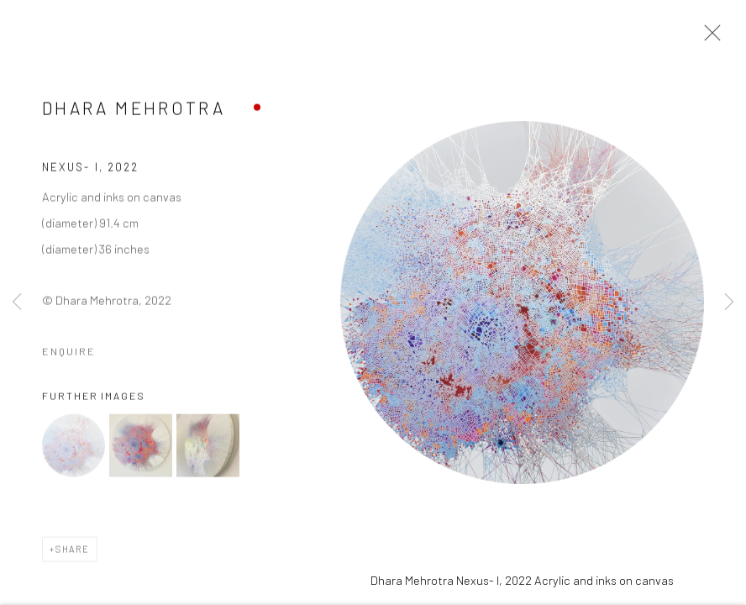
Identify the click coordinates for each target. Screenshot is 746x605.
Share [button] (72, 550)
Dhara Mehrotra (133, 109)
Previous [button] (17, 302)
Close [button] (708, 37)
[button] (73, 447)
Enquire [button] (69, 353)
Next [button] (729, 302)
